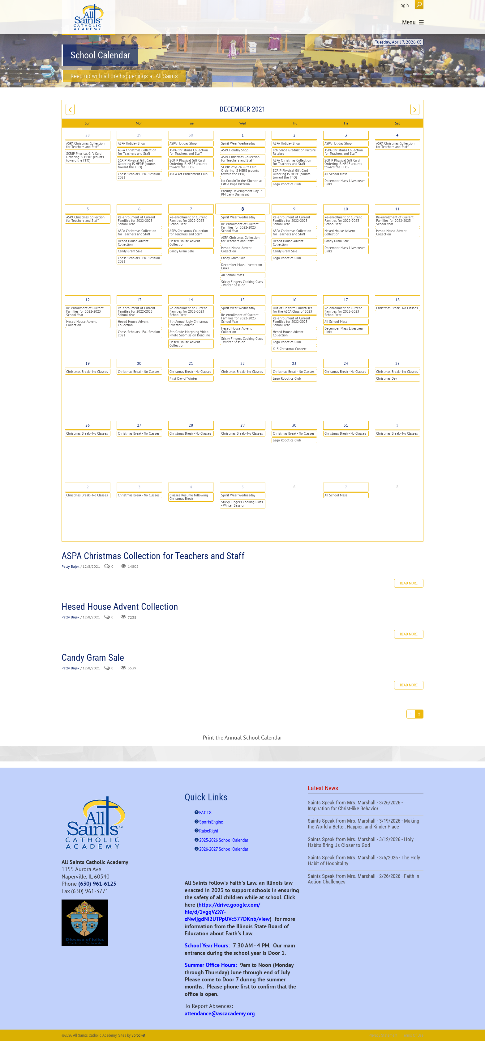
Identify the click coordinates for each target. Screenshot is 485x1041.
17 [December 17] (346, 299)
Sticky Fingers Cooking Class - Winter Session (242, 283)
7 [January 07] (346, 487)
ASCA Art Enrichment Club (189, 174)
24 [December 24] (346, 363)
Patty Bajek (70, 566)
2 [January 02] (88, 487)
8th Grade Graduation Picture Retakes (294, 152)
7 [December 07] (191, 209)
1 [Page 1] (411, 714)
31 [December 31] (346, 425)
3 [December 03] (346, 135)
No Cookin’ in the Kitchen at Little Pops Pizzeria (241, 182)
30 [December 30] (294, 425)
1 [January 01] (397, 425)
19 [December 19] (87, 363)
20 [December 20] (139, 363)
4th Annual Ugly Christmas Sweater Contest (189, 323)
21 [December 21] (191, 363)
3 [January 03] (139, 487)
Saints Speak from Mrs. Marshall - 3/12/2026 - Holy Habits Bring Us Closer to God (365, 843)
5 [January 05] (243, 487)
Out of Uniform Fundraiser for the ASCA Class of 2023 (292, 310)
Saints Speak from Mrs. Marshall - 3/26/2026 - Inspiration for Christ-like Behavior (365, 806)
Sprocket (138, 1035)
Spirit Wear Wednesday (238, 143)
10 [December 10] (346, 209)
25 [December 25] (397, 363)
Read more (409, 583)
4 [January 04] (191, 487)
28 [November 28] (87, 135)
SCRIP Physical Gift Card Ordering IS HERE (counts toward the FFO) (85, 156)
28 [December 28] (191, 425)
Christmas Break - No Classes (397, 308)
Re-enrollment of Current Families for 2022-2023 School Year (136, 220)
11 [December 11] (397, 209)
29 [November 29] (139, 135)
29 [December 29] (242, 425)
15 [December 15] (242, 299)
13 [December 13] (139, 299)
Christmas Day (386, 378)
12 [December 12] (87, 299)
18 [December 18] (397, 299)
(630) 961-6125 (97, 883)
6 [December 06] (139, 209)
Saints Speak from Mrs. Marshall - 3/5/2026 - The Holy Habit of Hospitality (365, 861)
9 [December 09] (294, 209)
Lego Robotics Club (287, 184)
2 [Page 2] (419, 714)
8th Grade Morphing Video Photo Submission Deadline (190, 333)
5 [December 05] (88, 209)
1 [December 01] (243, 135)
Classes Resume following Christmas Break (189, 497)
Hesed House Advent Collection (133, 243)
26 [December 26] (87, 425)
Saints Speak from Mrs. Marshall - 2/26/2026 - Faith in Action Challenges (365, 880)
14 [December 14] (191, 299)
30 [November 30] (191, 135)
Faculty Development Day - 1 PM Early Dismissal (242, 192)
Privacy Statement (383, 1035)
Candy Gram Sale (130, 251)
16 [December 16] (294, 299)
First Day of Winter (183, 378)
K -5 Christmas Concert (290, 349)
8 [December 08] (242, 209)
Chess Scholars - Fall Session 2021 (139, 175)
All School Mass (335, 174)
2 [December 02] (294, 135)
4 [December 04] (397, 135)
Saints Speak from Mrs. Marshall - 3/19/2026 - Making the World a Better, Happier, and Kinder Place (365, 824)
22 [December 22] (242, 363)
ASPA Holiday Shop (131, 143)
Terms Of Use (412, 1035)
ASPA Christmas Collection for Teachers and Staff (85, 145)
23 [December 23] (294, 363)
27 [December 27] (139, 425)
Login (403, 5)
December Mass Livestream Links (344, 182)
